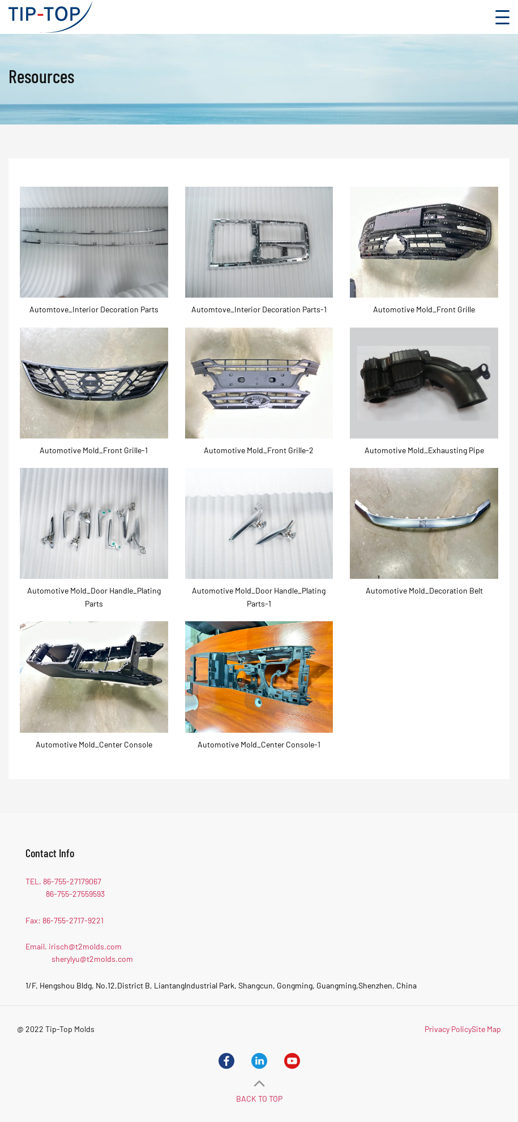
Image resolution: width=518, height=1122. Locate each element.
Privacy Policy (448, 1029)
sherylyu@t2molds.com (92, 959)
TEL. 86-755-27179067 (63, 881)
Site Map (486, 1029)
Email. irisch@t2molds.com (73, 946)
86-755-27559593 (75, 894)
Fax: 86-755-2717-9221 (64, 920)
